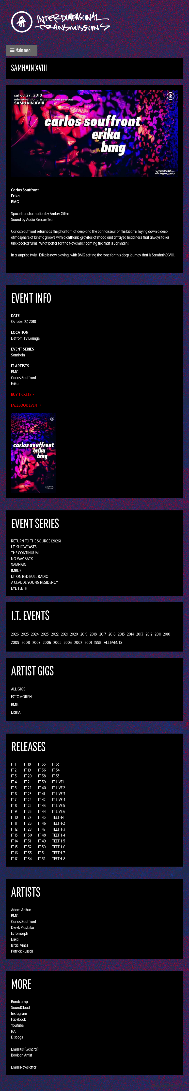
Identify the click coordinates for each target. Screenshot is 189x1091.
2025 (25, 634)
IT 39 (42, 781)
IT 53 (56, 764)
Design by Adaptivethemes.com (167, 1086)
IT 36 (42, 770)
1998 (97, 642)
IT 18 (27, 764)
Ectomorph (21, 696)
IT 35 (42, 764)
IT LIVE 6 (58, 811)
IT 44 (42, 811)
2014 (130, 634)
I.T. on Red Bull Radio (29, 576)
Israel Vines (19, 944)
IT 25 (27, 805)
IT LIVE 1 (58, 781)
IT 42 (42, 799)
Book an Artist (21, 1055)
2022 (55, 634)
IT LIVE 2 (58, 787)
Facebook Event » (26, 405)
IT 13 (14, 835)
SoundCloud (20, 1007)
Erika (14, 383)
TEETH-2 (58, 823)
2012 (149, 634)
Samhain (18, 354)
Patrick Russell (22, 950)
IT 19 (27, 770)
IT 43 (42, 805)
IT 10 (14, 817)
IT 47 (42, 829)
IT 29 (28, 829)
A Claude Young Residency (34, 582)
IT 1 (13, 764)
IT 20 (28, 775)
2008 (26, 642)
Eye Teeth (19, 588)
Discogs (17, 1037)
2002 (78, 642)
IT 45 (42, 817)
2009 (15, 642)
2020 (74, 634)
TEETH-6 (58, 846)
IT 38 (42, 775)
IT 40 (42, 787)
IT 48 (42, 835)
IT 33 (28, 852)
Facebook (18, 1019)
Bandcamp (19, 1001)
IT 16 (14, 852)
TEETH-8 (58, 858)
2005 (57, 642)
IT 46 (42, 823)
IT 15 (14, 846)
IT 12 (14, 829)
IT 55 (55, 775)
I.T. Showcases (24, 546)
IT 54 (56, 770)
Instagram (19, 1013)
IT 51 (41, 852)
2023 (45, 634)
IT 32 (28, 846)
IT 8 (14, 805)
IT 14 (14, 841)
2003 (68, 642)
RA (13, 1031)
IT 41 (41, 793)
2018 (93, 634)
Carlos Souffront (23, 377)
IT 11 (14, 823)
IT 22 (27, 787)
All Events (113, 642)
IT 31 (27, 841)
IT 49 (42, 841)
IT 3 (14, 775)
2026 (15, 634)
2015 (121, 634)
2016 (112, 634)
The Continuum (25, 552)
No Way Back (22, 558)
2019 (83, 634)
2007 (36, 642)
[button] (21, 50)
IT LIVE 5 (58, 805)
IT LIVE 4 (58, 799)
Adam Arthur (21, 909)
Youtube (17, 1025)
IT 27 (27, 817)
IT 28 (28, 823)
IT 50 (42, 846)
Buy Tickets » (22, 394)
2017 (102, 634)
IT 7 (13, 799)
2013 (139, 634)
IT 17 (14, 858)
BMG (14, 371)
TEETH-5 (58, 841)
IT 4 (14, 781)
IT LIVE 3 (58, 793)
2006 (47, 642)
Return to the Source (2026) (36, 540)
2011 (158, 634)
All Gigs (18, 689)
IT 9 (14, 811)
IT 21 (27, 781)
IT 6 (14, 793)
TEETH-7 (58, 852)
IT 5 (13, 787)
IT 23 (28, 793)
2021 (64, 634)
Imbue (16, 570)
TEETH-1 (58, 817)
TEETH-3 (58, 829)
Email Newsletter (23, 1067)
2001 (88, 642)
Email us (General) (25, 1049)
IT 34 (28, 858)
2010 (166, 634)
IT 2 (13, 770)
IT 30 (28, 835)
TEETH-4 (58, 835)
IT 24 (28, 799)
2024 (35, 634)
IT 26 (28, 811)
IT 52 (41, 858)
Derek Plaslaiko (22, 927)
